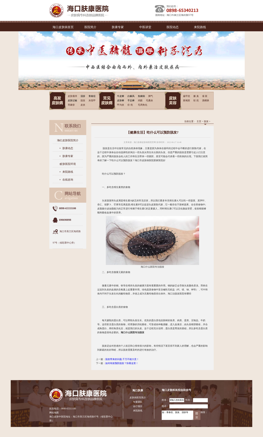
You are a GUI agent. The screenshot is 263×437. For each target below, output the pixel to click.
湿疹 (83, 96)
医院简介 (90, 27)
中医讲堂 (145, 27)
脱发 (206, 121)
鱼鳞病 (141, 96)
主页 (199, 121)
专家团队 (137, 402)
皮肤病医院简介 (137, 397)
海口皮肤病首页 (63, 27)
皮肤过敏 (72, 100)
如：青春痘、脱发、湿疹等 (177, 415)
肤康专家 (118, 27)
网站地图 (54, 412)
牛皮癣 (120, 96)
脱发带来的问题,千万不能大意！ (122, 359)
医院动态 (173, 27)
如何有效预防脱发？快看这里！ (121, 363)
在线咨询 (67, 179)
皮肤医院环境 (68, 164)
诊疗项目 (137, 406)
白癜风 (131, 96)
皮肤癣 (120, 100)
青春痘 (92, 96)
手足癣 (131, 100)
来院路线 (200, 27)
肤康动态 (67, 148)
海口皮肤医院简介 (67, 140)
